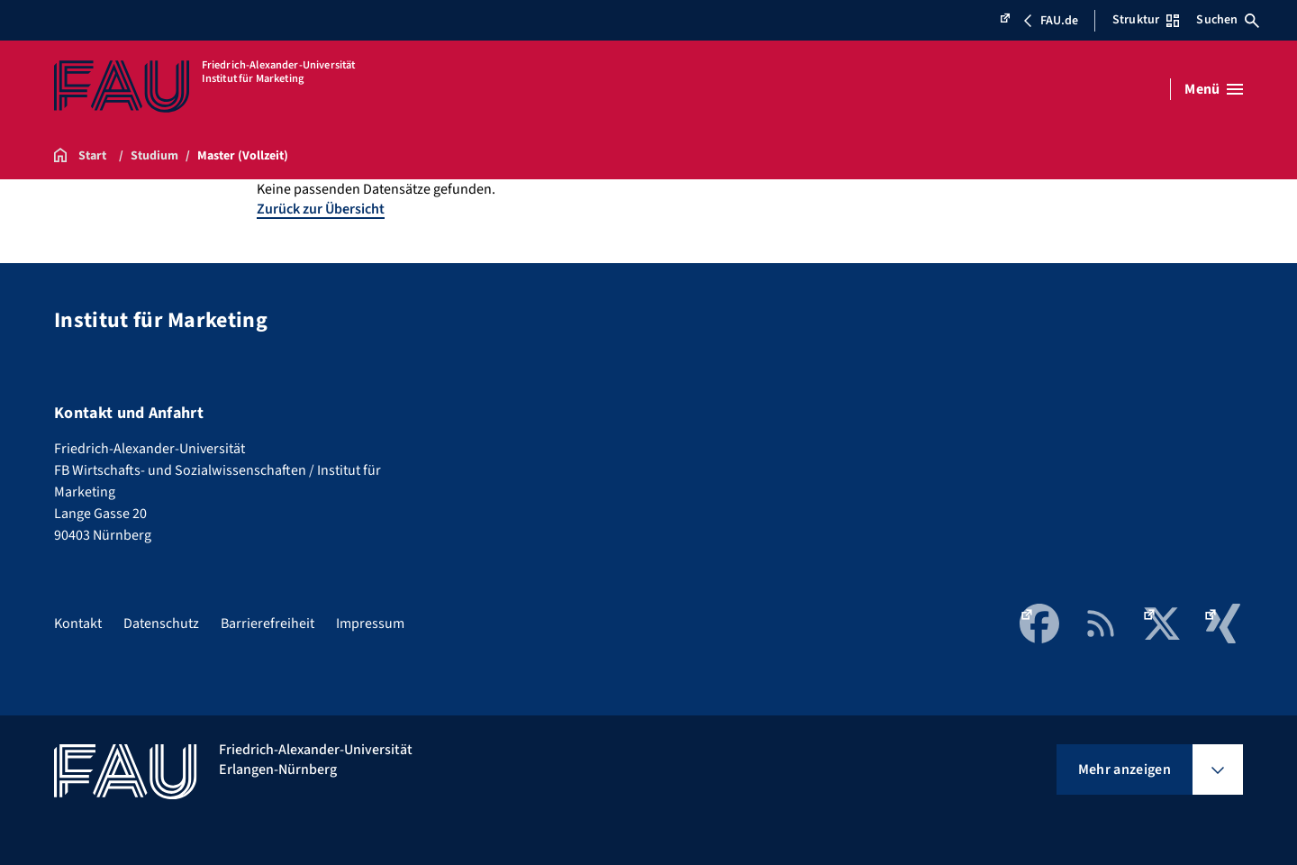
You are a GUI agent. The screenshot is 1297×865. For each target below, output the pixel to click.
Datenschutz (161, 623)
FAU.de (1038, 21)
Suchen (1227, 20)
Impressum (370, 623)
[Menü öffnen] (1213, 89)
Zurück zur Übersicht (321, 209)
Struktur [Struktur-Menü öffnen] (1145, 20)
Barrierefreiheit (267, 623)
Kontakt (78, 623)
